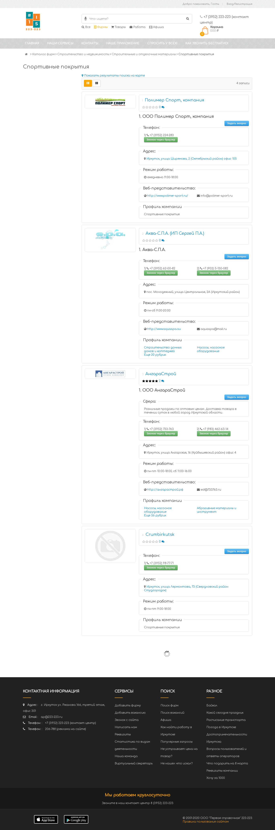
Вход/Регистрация (239, 4)
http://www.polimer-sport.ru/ (167, 195)
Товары (118, 27)
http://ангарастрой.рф (165, 489)
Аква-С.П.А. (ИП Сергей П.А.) (175, 233)
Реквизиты (123, 734)
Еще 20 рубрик (155, 354)
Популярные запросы (177, 741)
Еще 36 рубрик (155, 515)
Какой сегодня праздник (224, 712)
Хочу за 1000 (215, 777)
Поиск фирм (169, 705)
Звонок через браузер (161, 139)
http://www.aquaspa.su (164, 329)
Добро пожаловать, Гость (201, 4)
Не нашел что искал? (177, 763)
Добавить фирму (128, 705)
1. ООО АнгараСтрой (162, 390)
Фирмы (100, 27)
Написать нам (126, 727)
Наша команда (126, 756)
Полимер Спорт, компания (174, 100)
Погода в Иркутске (221, 727)
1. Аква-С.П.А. (152, 249)
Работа (137, 27)
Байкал (211, 705)
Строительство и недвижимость (83, 54)
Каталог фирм (43, 54)
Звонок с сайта (127, 719)
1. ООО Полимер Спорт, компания (176, 116)
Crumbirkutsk (160, 534)
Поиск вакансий (172, 712)
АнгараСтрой (160, 374)
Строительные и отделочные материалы (144, 54)
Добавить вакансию (130, 712)
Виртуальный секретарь (133, 763)
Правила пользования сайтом (206, 821)
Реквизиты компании (222, 770)
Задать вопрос (236, 123)
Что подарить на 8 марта (227, 763)
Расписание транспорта (226, 719)
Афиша (156, 27)
